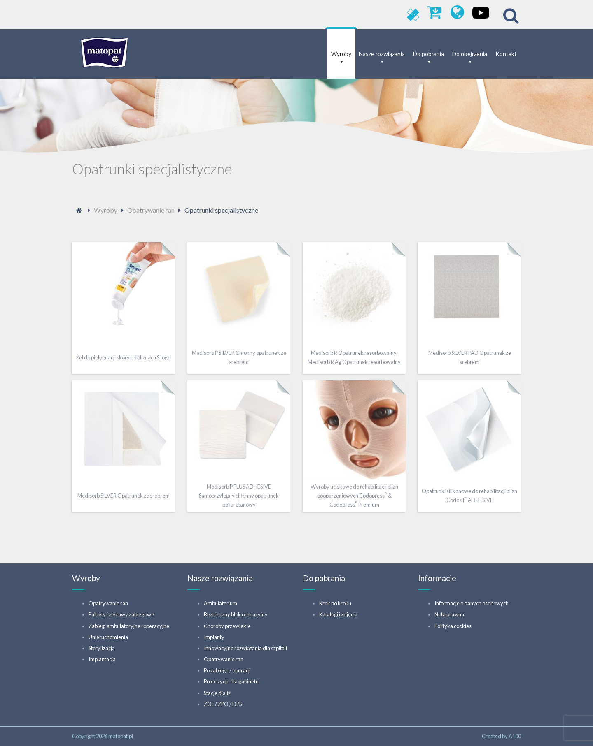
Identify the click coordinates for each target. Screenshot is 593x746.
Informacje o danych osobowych (471, 603)
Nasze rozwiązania (382, 53)
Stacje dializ (217, 693)
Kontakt (506, 53)
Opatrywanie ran (108, 603)
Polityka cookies (453, 626)
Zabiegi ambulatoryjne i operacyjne (129, 626)
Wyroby (341, 53)
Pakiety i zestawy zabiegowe (121, 614)
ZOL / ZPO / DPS (223, 704)
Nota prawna (449, 614)
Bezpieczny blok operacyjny (236, 614)
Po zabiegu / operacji (227, 670)
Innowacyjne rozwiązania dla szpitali (245, 648)
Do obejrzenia (469, 53)
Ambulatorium (220, 603)
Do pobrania (428, 53)
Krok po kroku (335, 603)
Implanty (214, 637)
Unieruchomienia (108, 637)
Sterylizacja (102, 648)
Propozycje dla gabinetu (231, 681)
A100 (515, 736)
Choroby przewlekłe (227, 626)
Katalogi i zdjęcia (338, 614)
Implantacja (102, 659)
